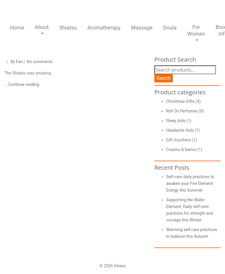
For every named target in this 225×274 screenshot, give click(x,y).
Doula (170, 28)
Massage (142, 28)
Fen (19, 61)
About (42, 27)
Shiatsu (68, 28)
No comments (39, 61)
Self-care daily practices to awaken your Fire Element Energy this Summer (190, 183)
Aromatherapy (103, 28)
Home (17, 28)
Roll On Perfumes (182, 111)
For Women (196, 30)
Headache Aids (180, 130)
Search (163, 78)
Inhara (119, 265)
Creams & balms (181, 149)
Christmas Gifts (180, 101)
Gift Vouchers (178, 140)
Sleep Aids (175, 120)
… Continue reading (21, 84)
